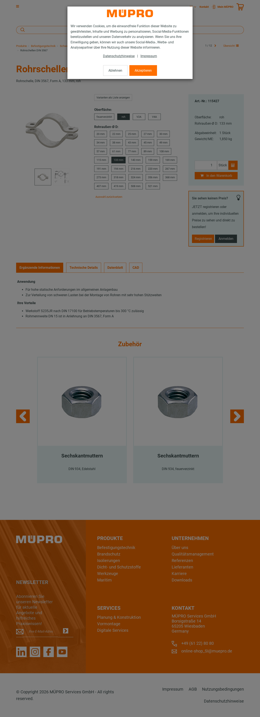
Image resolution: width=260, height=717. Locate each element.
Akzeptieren (143, 70)
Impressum (148, 56)
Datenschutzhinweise (119, 56)
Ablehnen (115, 70)
